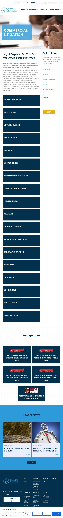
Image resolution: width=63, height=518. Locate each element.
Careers (51, 10)
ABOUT (23, 10)
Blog (44, 481)
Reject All (47, 514)
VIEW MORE (32, 462)
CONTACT (58, 10)
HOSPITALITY (36, 491)
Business (35, 483)
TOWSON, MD (36, 492)
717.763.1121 (34, 3)
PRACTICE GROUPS (32, 10)
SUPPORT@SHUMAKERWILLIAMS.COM (50, 3)
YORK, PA (45, 492)
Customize (37, 514)
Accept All (56, 514)
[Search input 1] (20, 3)
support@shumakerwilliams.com (12, 491)
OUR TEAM (26, 481)
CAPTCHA (46, 97)
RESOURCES (43, 10)
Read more (28, 454)
